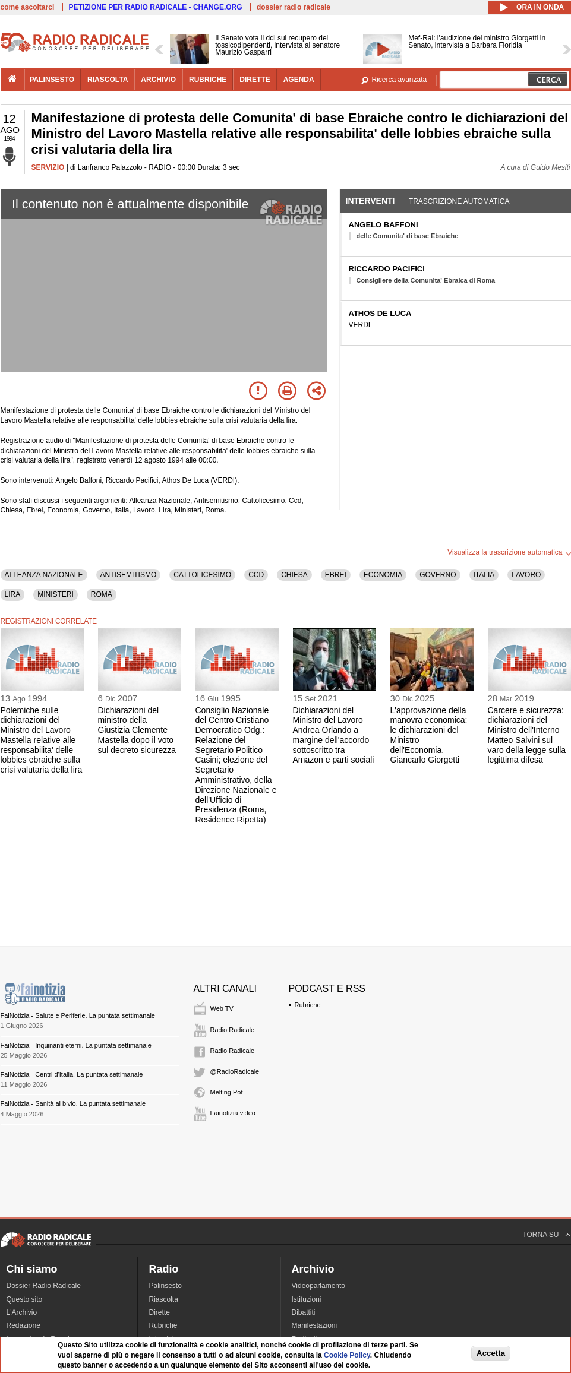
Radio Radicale (232, 1029)
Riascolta (163, 1299)
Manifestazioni (314, 1325)
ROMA (101, 594)
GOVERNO (437, 575)
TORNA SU (540, 1234)
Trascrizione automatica (459, 201)
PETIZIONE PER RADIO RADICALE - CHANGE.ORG (155, 7)
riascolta (107, 79)
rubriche (207, 79)
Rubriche (308, 1004)
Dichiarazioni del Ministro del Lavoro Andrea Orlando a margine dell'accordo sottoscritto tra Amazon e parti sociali (333, 735)
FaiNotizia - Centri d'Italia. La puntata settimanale (72, 1074)
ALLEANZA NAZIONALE (44, 575)
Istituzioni (306, 1299)
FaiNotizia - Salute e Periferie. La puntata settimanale (78, 1015)
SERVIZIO (48, 167)
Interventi (370, 200)
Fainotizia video (232, 1112)
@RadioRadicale (235, 1071)
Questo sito (25, 1299)
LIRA (13, 594)
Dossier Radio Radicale (44, 1286)
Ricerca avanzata (399, 79)
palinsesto (52, 79)
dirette (254, 79)
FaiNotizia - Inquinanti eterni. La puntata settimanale (76, 1045)
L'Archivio (22, 1312)
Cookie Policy (347, 1355)
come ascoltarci (28, 7)
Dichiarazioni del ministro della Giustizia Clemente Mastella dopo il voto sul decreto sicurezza (137, 730)
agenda (298, 79)
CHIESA (294, 575)
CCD (256, 575)
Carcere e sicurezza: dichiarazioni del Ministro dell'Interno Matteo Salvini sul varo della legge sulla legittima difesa (527, 735)
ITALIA (484, 575)
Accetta (491, 1353)
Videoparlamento (319, 1286)
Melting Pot (226, 1092)
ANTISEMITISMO (128, 575)
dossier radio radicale (293, 7)
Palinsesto (165, 1286)
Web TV (222, 1008)
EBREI (335, 575)
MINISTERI (55, 594)
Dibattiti (304, 1312)
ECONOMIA (383, 575)
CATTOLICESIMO (202, 575)
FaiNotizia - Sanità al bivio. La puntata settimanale (73, 1103)
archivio (158, 79)
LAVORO (526, 575)
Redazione (23, 1325)
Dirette (159, 1312)
